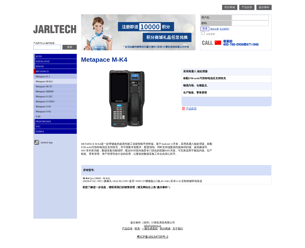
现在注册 (214, 29)
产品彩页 (191, 108)
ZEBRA (39, 131)
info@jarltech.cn (152, 225)
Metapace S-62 (43, 111)
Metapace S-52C (44, 96)
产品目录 (247, 7)
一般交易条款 (150, 228)
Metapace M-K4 (43, 81)
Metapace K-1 (42, 76)
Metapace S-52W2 (45, 101)
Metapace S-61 (43, 106)
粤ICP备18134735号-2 (152, 236)
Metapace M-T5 (43, 86)
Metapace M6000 (44, 91)
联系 (137, 228)
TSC (37, 126)
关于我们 (178, 228)
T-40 (37, 116)
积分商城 (229, 7)
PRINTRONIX (43, 121)
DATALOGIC (42, 61)
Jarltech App (46, 142)
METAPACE (42, 71)
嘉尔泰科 (264, 7)
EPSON (39, 66)
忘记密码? (224, 29)
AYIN (38, 56)
